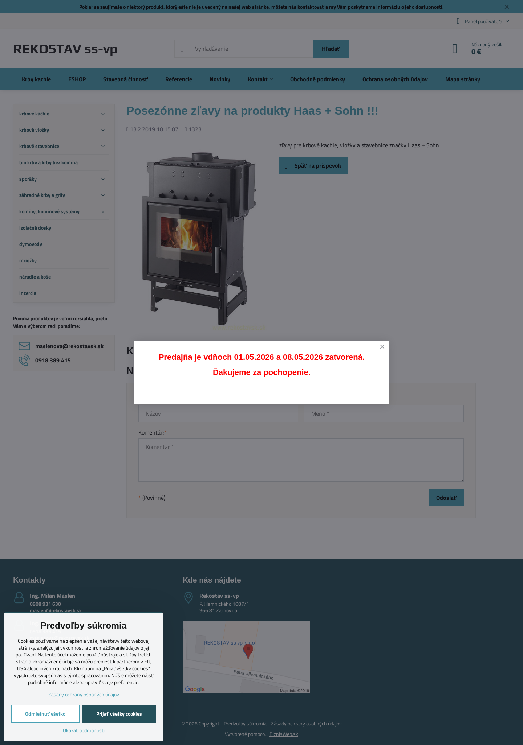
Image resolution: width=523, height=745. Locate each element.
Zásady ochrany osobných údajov (83, 694)
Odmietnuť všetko (45, 713)
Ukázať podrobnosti (84, 730)
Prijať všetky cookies (119, 713)
